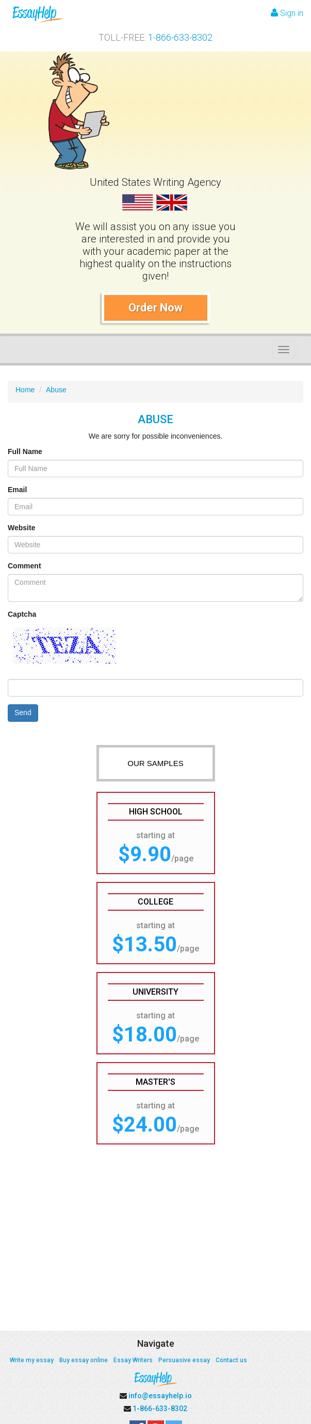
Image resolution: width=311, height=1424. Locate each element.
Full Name (25, 451)
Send (22, 712)
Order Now (155, 307)
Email (17, 489)
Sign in (287, 13)
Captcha (22, 614)
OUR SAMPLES (155, 763)
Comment (24, 566)
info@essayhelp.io (160, 1396)
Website (21, 528)
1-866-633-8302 (180, 37)
